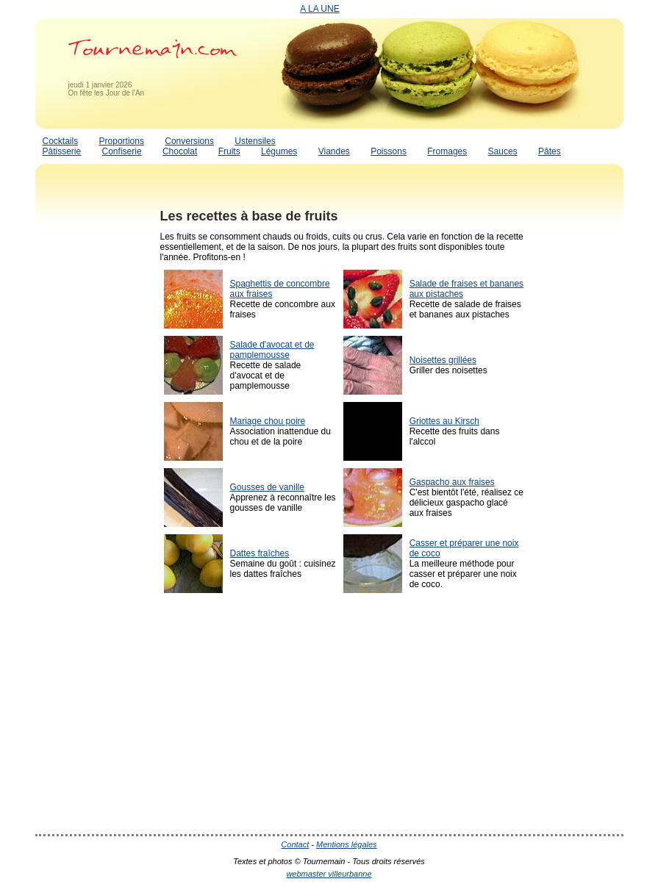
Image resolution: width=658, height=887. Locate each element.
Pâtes (549, 151)
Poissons (389, 151)
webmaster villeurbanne (328, 873)
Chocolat (179, 151)
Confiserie (122, 151)
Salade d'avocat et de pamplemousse (272, 350)
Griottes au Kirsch (444, 421)
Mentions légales (346, 844)
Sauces (503, 151)
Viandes (334, 151)
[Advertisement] (94, 421)
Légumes (279, 151)
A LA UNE (319, 9)
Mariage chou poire (268, 421)
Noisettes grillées (443, 360)
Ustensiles (255, 141)
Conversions (189, 141)
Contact (295, 844)
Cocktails (61, 141)
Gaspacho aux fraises (452, 482)
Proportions (121, 141)
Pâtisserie (62, 151)
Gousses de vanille (267, 487)
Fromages (447, 151)
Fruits (229, 151)
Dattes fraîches (260, 553)
